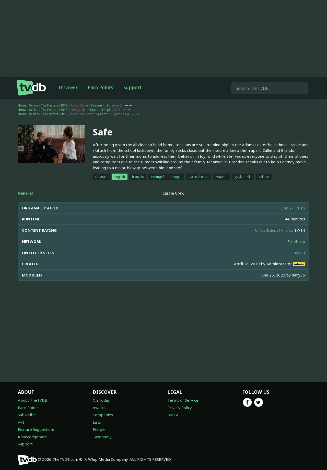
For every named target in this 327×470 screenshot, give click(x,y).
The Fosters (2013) (54, 105)
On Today (101, 400)
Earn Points (100, 87)
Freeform (296, 241)
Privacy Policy (179, 407)
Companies (103, 414)
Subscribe (27, 414)
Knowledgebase (32, 436)
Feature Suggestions (36, 429)
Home (22, 105)
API (21, 422)
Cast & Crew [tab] (173, 193)
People (99, 429)
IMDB (300, 252)
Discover (68, 87)
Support (132, 87)
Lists (97, 422)
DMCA (173, 414)
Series (33, 105)
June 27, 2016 (293, 207)
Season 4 (97, 105)
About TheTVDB (32, 400)
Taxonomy (102, 436)
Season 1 (103, 114)
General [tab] (25, 193)
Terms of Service (182, 400)
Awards (99, 407)
